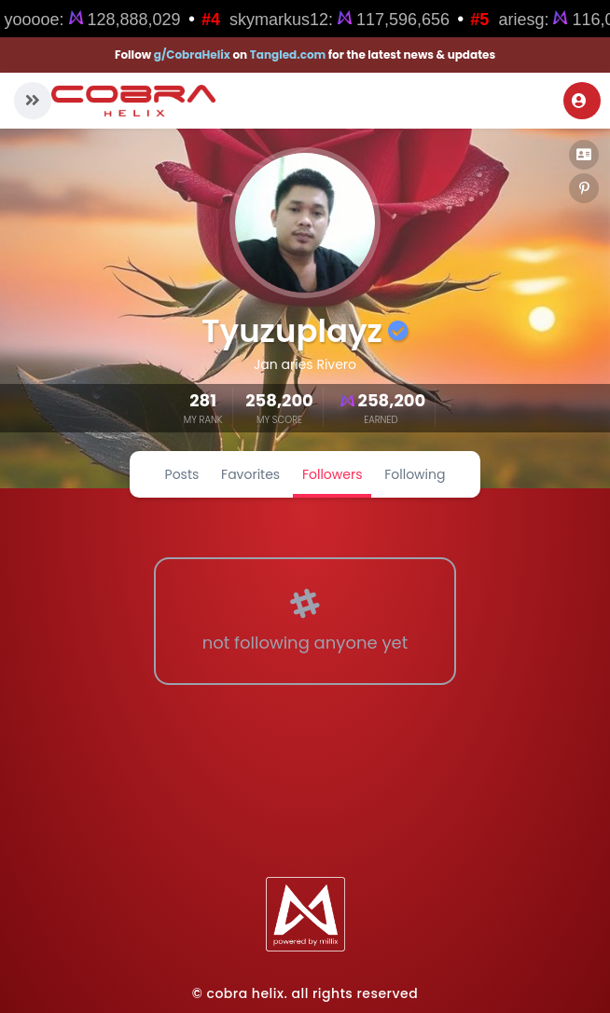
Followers (332, 474)
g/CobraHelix (192, 54)
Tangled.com (288, 54)
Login (579, 100)
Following (414, 474)
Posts (182, 474)
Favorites (250, 474)
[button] (32, 100)
